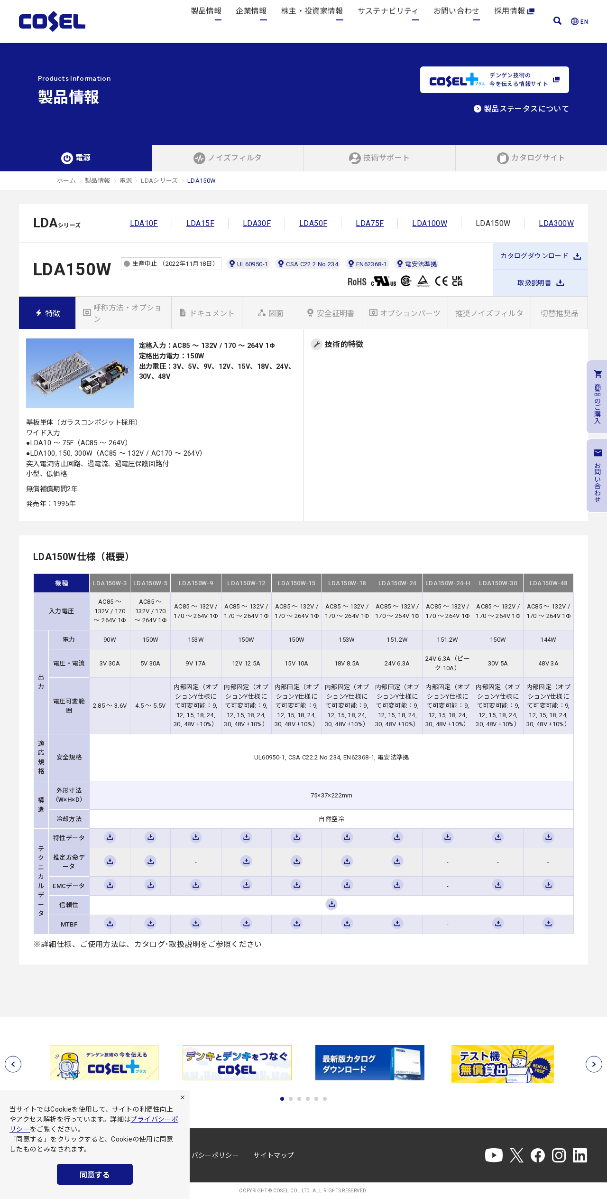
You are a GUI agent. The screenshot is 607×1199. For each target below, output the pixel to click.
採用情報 (514, 21)
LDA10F (144, 223)
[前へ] (13, 1064)
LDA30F (257, 223)
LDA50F (313, 223)
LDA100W (429, 223)
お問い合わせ (456, 21)
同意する (95, 1175)
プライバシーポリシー (205, 1155)
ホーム (66, 180)
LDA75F (370, 223)
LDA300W (556, 223)
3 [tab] (299, 1099)
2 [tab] (291, 1099)
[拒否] (182, 1097)
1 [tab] (282, 1099)
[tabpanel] (104, 1062)
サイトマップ (273, 1155)
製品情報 (206, 21)
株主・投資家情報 (312, 21)
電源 (126, 180)
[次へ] (594, 1064)
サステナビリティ (388, 21)
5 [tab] (316, 1099)
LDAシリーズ (159, 180)
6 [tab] (325, 1099)
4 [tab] (308, 1099)
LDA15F (200, 223)
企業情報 (251, 21)
